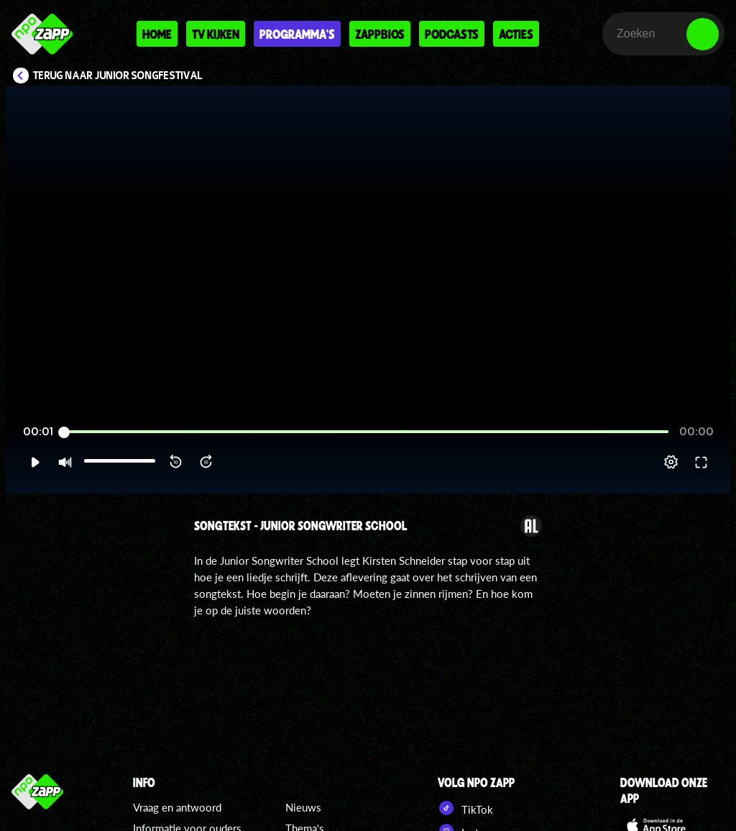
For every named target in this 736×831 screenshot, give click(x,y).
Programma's (297, 33)
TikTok (465, 808)
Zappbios (380, 33)
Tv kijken (215, 33)
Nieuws (303, 807)
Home (157, 33)
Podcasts (452, 33)
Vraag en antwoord (177, 807)
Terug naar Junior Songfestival (118, 75)
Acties (516, 33)
